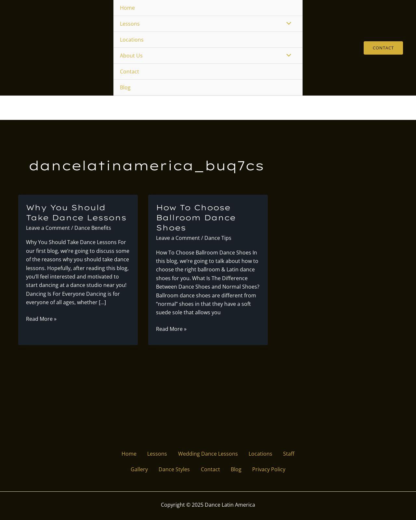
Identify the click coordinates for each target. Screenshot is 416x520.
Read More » (41, 320)
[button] (383, 48)
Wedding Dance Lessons (208, 452)
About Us (131, 55)
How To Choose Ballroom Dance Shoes (197, 218)
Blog (125, 87)
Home (127, 7)
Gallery (135, 469)
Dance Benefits (92, 228)
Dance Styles (172, 469)
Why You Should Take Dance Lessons (77, 213)
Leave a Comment (48, 228)
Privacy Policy (273, 469)
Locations (132, 39)
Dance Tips (217, 238)
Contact (129, 71)
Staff (293, 452)
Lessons (130, 23)
